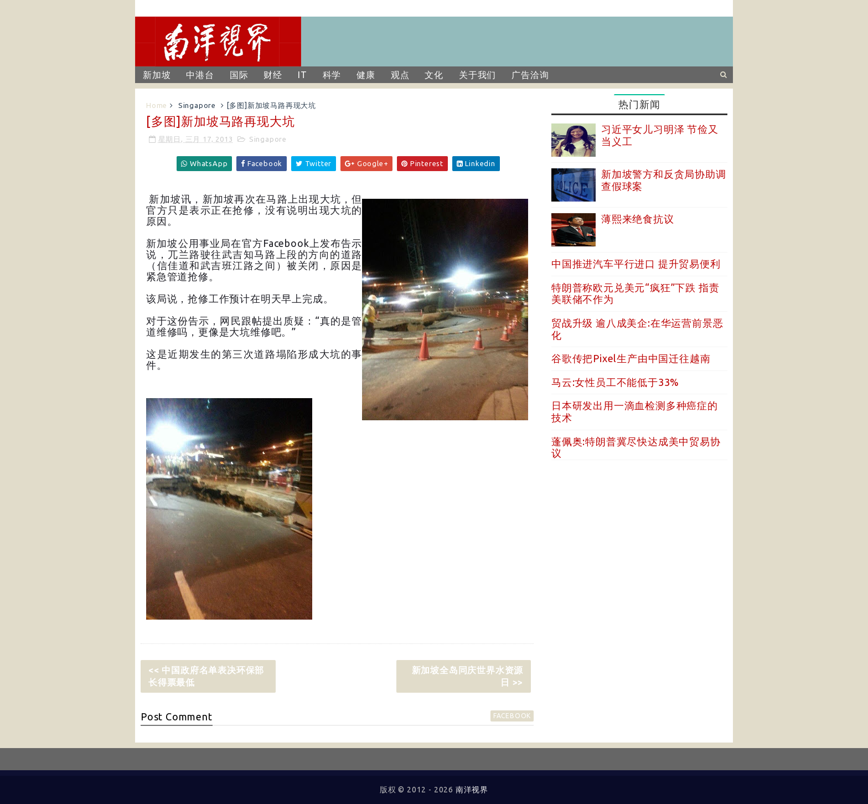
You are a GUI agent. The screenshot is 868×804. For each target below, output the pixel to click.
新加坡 (156, 75)
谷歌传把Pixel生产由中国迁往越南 (630, 358)
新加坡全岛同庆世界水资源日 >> (468, 676)
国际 (239, 75)
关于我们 (477, 75)
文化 (434, 75)
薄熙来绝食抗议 (637, 218)
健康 (365, 75)
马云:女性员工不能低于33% (615, 382)
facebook (512, 715)
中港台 (200, 75)
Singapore (197, 105)
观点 (400, 75)
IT (302, 75)
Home (156, 105)
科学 (332, 75)
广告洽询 (530, 75)
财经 (273, 75)
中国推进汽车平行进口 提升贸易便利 (636, 263)
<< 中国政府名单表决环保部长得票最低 (206, 676)
